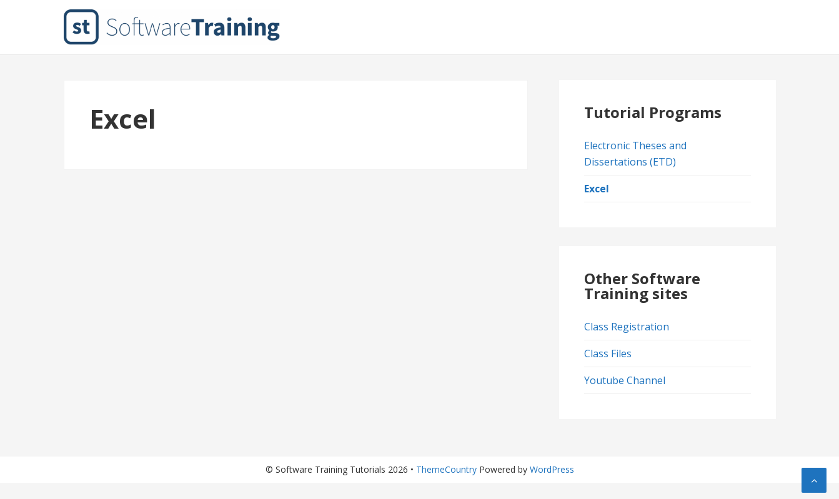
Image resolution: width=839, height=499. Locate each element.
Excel (596, 188)
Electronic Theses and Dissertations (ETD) (635, 154)
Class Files (608, 353)
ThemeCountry (446, 469)
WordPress (552, 469)
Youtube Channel (624, 380)
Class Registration (626, 326)
